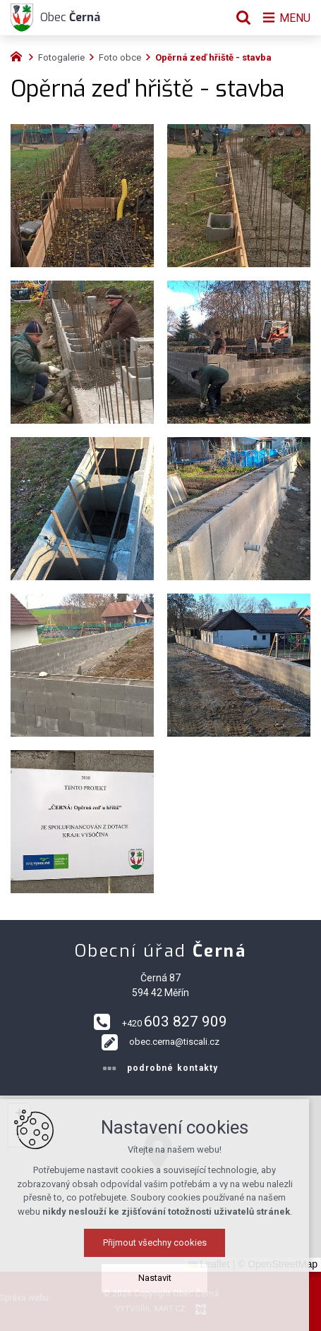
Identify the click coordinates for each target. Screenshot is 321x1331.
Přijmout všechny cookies (160, 1242)
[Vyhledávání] (240, 18)
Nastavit (160, 1277)
